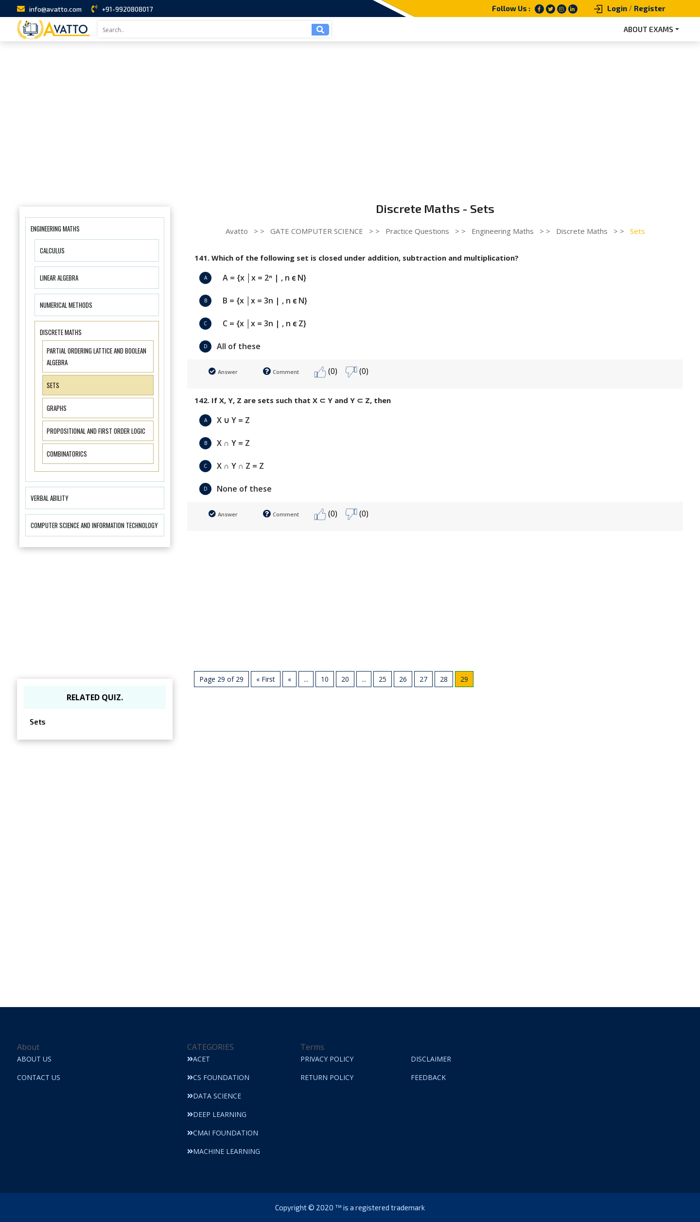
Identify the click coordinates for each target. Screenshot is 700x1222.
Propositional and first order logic (96, 431)
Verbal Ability (50, 498)
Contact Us (38, 1077)
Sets (53, 385)
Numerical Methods (66, 305)
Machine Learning (223, 1151)
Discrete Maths (61, 332)
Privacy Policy (326, 1058)
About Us (34, 1058)
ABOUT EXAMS (648, 29)
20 (345, 679)
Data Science (214, 1095)
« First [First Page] (265, 679)
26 (403, 679)
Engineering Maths (55, 228)
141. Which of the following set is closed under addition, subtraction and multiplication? (356, 258)
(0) (325, 372)
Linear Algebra (59, 278)
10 (325, 679)
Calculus (52, 250)
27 (423, 679)
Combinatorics (67, 454)
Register (649, 8)
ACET (198, 1058)
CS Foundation (218, 1077)
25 (382, 679)
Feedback (428, 1077)
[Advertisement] (350, 114)
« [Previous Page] (289, 679)
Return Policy (326, 1077)
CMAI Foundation (222, 1132)
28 (444, 679)
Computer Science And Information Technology (94, 525)
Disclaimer (431, 1058)
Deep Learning (216, 1114)
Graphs (57, 408)
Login (617, 8)
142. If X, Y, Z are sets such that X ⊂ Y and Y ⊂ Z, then (292, 400)
